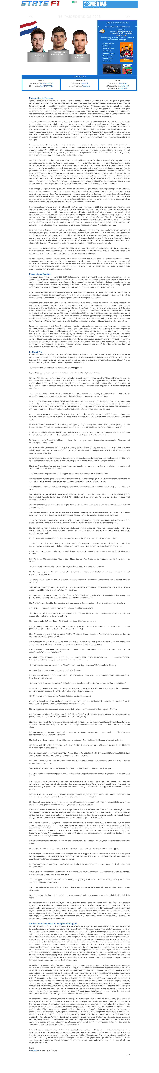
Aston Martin (86, 86)
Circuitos (103, 1071)
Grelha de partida (108, 48)
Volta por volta (107, 58)
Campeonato (107, 61)
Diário (111, 1071)
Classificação (107, 51)
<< (31, 17)
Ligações (118, 1071)
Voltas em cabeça (109, 53)
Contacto (133, 1071)
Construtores (71, 1071)
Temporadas (39, 1071)
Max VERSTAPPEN (46, 84)
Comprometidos (108, 43)
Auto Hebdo (34, 1050)
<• (98, 27)
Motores (81, 1071)
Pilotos (62, 1071)
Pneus (88, 1071)
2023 (97, 17)
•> (136, 27)
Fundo (126, 1071)
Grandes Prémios (52, 1071)
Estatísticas (29, 1071)
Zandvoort (121, 30)
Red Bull (85, 84)
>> (128, 17)
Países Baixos (77, 17)
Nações (95, 1071)
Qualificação (107, 46)
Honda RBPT (123, 84)
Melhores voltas (108, 56)
